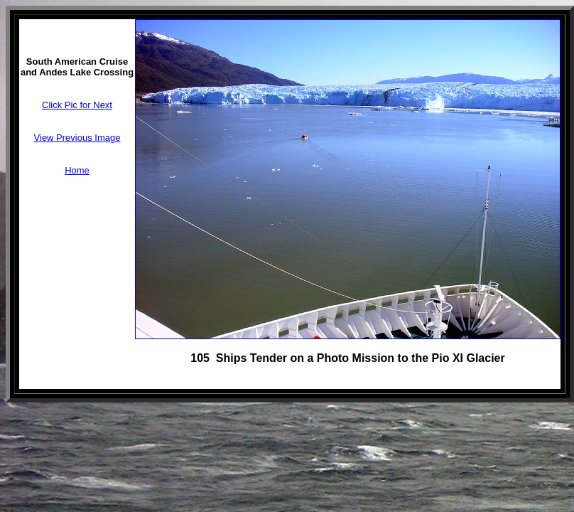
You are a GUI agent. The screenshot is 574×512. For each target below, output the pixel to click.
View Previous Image (77, 137)
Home (77, 170)
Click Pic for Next (77, 105)
